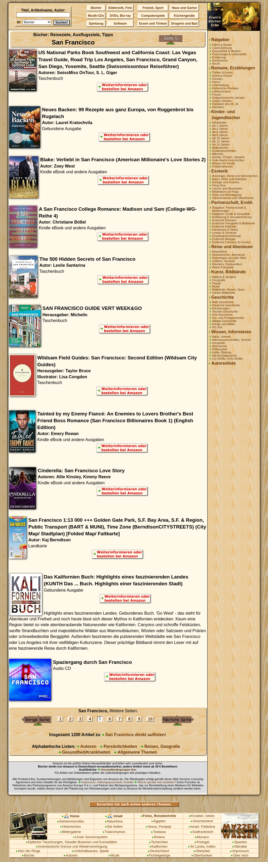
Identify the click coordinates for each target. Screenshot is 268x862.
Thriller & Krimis (222, 72)
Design (216, 283)
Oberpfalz (202, 851)
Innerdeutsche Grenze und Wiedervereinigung (71, 846)
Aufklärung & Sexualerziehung (232, 217)
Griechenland (202, 821)
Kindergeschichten (224, 150)
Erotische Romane (224, 220)
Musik (216, 286)
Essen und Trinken (153, 23)
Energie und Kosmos (225, 182)
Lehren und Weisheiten (227, 188)
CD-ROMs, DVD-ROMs (227, 358)
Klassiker (218, 107)
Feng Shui (219, 185)
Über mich (239, 855)
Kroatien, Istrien (202, 816)
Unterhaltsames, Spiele (90, 851)
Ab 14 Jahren (221, 144)
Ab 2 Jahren (220, 125)
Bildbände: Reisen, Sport (228, 289)
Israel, (194, 826)
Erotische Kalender (224, 226)
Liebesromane (221, 91)
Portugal (202, 842)
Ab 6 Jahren (220, 132)
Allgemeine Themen (135, 752)
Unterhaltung (220, 85)
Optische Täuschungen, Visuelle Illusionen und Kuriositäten (71, 842)
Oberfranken (202, 855)
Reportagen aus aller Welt (229, 257)
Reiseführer (219, 251)
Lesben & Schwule (224, 232)
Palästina (208, 826)
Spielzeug (96, 23)
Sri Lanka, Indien (201, 846)
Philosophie (219, 349)
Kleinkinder (219, 122)
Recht (216, 63)
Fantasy (217, 78)
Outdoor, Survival (223, 261)
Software (120, 23)
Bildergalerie (70, 832)
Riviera (158, 837)
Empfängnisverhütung (226, 235)
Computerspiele (153, 16)
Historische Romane (225, 88)
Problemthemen (222, 166)
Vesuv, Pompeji (158, 826)
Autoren (86, 746)
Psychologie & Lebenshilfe (229, 54)
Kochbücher (220, 60)
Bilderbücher (220, 147)
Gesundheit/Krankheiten (84, 752)
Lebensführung (222, 47)
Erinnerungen (221, 308)
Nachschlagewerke (224, 355)
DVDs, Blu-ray (120, 16)
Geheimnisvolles (70, 821)
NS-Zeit (217, 327)
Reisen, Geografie (160, 746)
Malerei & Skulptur (224, 277)
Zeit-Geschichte (222, 314)
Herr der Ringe (28, 851)
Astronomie (219, 346)
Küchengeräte (184, 16)
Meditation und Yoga (225, 191)
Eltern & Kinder (222, 44)
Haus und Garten (184, 8)
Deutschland (158, 851)
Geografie (218, 342)
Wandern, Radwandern (227, 264)
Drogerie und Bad (184, 23)
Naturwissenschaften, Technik (231, 339)
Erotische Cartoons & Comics (231, 242)
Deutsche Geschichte (226, 305)
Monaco (202, 837)
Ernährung (219, 57)
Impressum (239, 851)
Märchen (218, 153)
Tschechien (158, 842)
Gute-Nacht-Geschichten (228, 160)
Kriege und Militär (223, 324)
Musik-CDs (96, 16)
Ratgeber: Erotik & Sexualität (231, 213)
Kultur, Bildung (221, 352)
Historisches (70, 826)
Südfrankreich (202, 832)
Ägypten (159, 821)
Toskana (158, 832)
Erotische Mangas (224, 239)
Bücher (96, 8)
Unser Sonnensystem (90, 837)
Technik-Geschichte (225, 311)
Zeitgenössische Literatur (228, 97)
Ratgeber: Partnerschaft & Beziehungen (229, 209)
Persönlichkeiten (118, 746)
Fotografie (218, 280)
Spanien (240, 842)
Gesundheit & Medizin (226, 51)
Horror (216, 82)
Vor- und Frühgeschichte (228, 317)
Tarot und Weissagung (226, 194)
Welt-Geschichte (223, 302)
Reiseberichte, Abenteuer (228, 254)
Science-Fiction (222, 75)
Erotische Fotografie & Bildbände (233, 223)
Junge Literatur (222, 100)
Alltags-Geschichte (224, 320)
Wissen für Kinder (223, 163)
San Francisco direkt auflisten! (134, 734)
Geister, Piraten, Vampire (228, 157)
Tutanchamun (114, 832)
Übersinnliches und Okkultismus (233, 197)
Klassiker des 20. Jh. (225, 103)
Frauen (216, 94)
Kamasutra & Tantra (225, 229)
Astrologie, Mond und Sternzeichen (235, 175)
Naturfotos (114, 821)
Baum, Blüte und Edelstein (229, 179)
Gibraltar (239, 846)
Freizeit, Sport (153, 8)
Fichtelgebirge (158, 855)
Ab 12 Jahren (221, 141)
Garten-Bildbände (223, 292)
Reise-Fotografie (223, 267)
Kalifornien (159, 846)
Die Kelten (114, 826)
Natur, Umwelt (221, 336)
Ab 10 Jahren (221, 138)
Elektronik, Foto (120, 8)
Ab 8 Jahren (220, 135)
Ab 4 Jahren (220, 128)
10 (150, 719)
